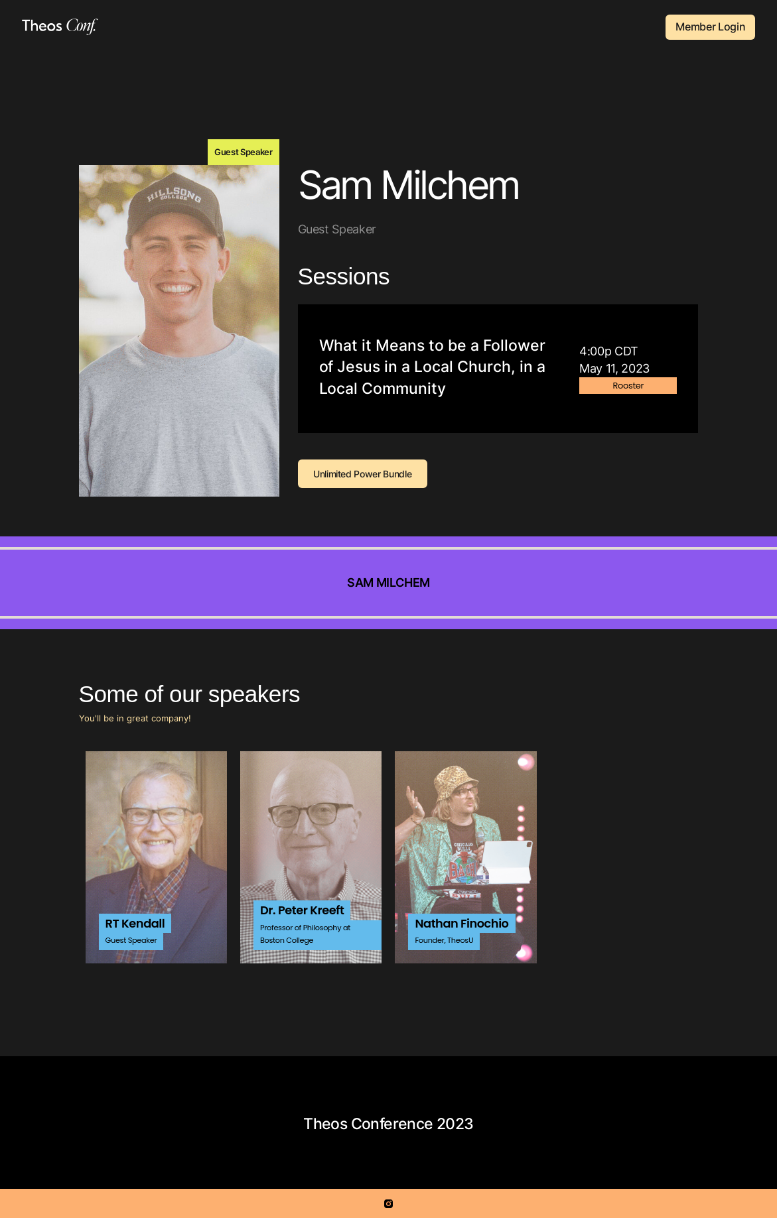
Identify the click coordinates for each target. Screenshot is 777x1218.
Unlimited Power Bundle (362, 473)
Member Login (710, 26)
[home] (60, 27)
